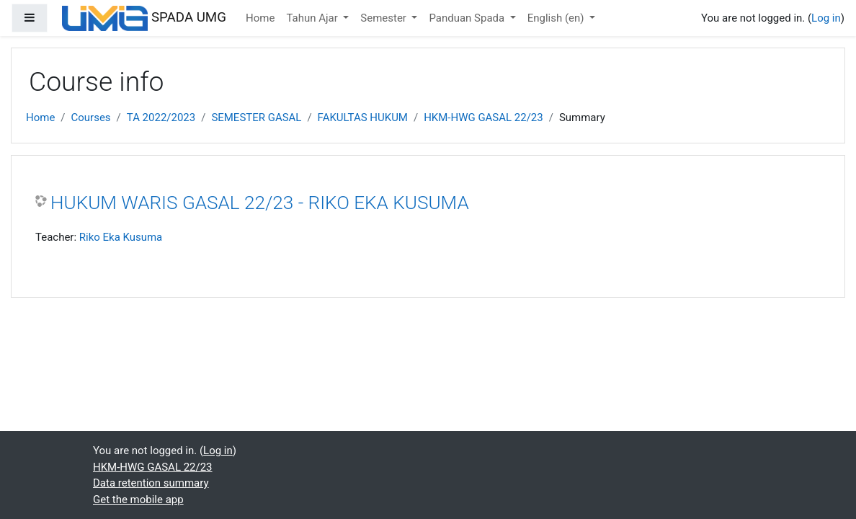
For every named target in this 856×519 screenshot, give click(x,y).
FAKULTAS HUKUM (363, 117)
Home (260, 18)
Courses (91, 117)
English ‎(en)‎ (557, 18)
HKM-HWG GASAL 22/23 (483, 117)
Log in (826, 18)
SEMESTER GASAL (256, 117)
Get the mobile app (138, 499)
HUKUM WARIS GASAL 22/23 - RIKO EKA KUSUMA (259, 202)
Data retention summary (151, 482)
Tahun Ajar (313, 18)
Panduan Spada (468, 18)
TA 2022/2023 (161, 117)
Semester (384, 18)
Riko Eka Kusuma (121, 237)
